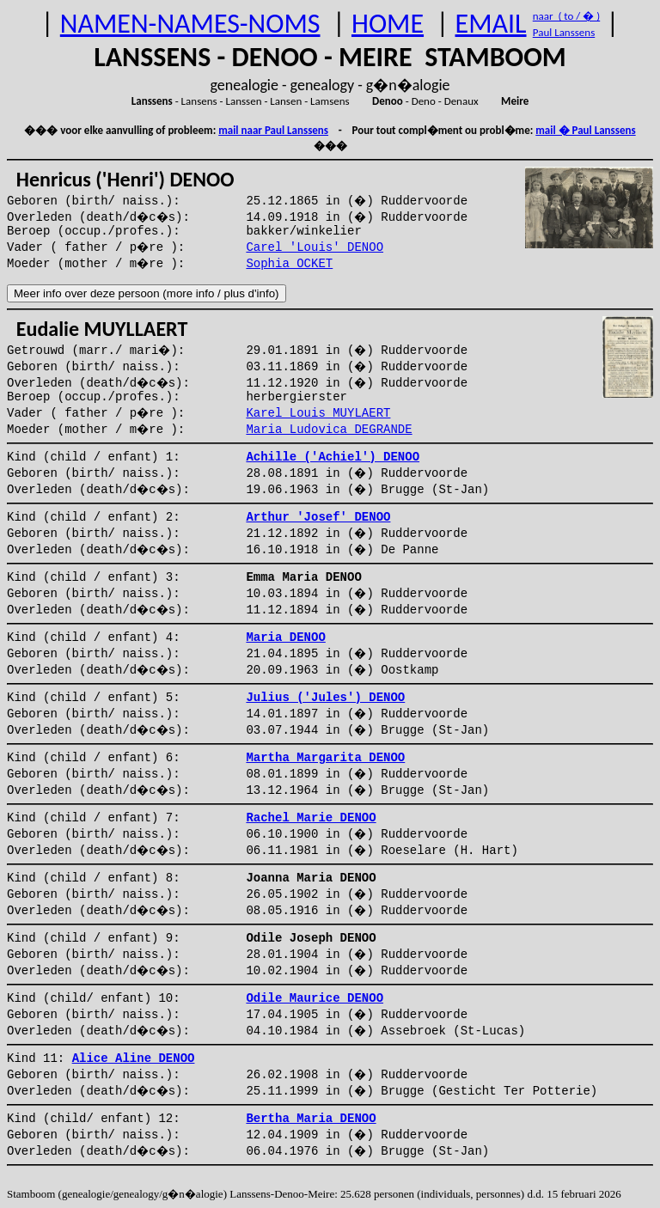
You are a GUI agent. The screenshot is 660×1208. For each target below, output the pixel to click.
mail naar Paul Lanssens (273, 130)
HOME (387, 23)
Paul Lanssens (564, 32)
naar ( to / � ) (566, 15)
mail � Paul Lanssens (585, 130)
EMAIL (491, 23)
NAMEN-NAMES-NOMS (190, 23)
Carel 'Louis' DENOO (314, 247)
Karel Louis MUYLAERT (318, 413)
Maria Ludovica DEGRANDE (329, 429)
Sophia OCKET (289, 264)
